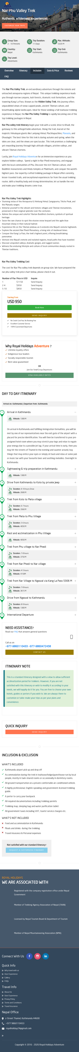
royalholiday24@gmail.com (18, 1028)
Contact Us (39, 652)
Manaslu (67, 133)
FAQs (6, 981)
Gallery (7, 978)
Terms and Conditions (13, 1003)
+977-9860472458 (39, 646)
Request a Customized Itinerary (26, 850)
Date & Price (53, 70)
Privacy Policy (9, 999)
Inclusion (37, 70)
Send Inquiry (39, 315)
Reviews (69, 70)
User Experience (11, 974)
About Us (8, 992)
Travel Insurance (11, 1006)
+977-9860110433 (16, 646)
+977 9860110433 (15, 1023)
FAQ (6, 76)
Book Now (39, 307)
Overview (8, 70)
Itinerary (23, 70)
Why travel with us (11, 970)
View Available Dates (39, 375)
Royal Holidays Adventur (24, 156)
